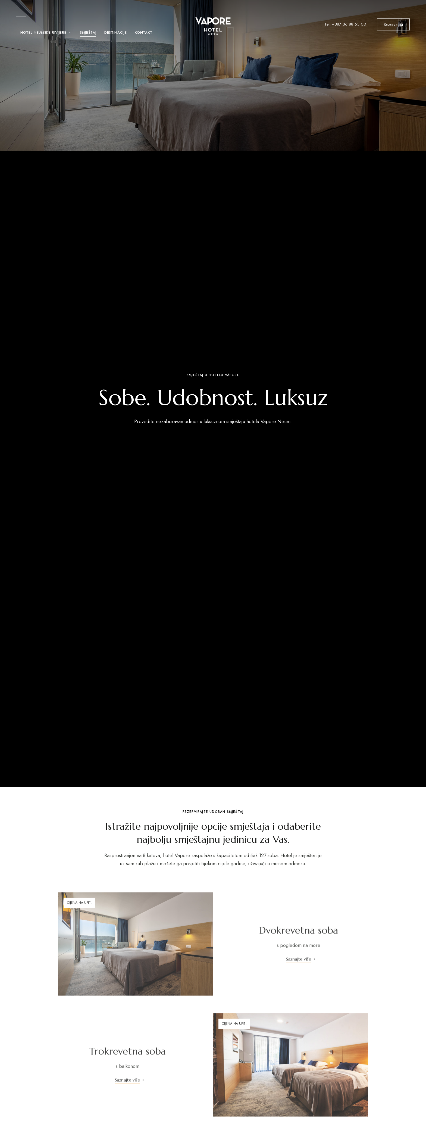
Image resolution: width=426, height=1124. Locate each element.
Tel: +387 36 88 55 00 (345, 24)
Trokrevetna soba (127, 1061)
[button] (393, 24)
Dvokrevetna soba (298, 940)
